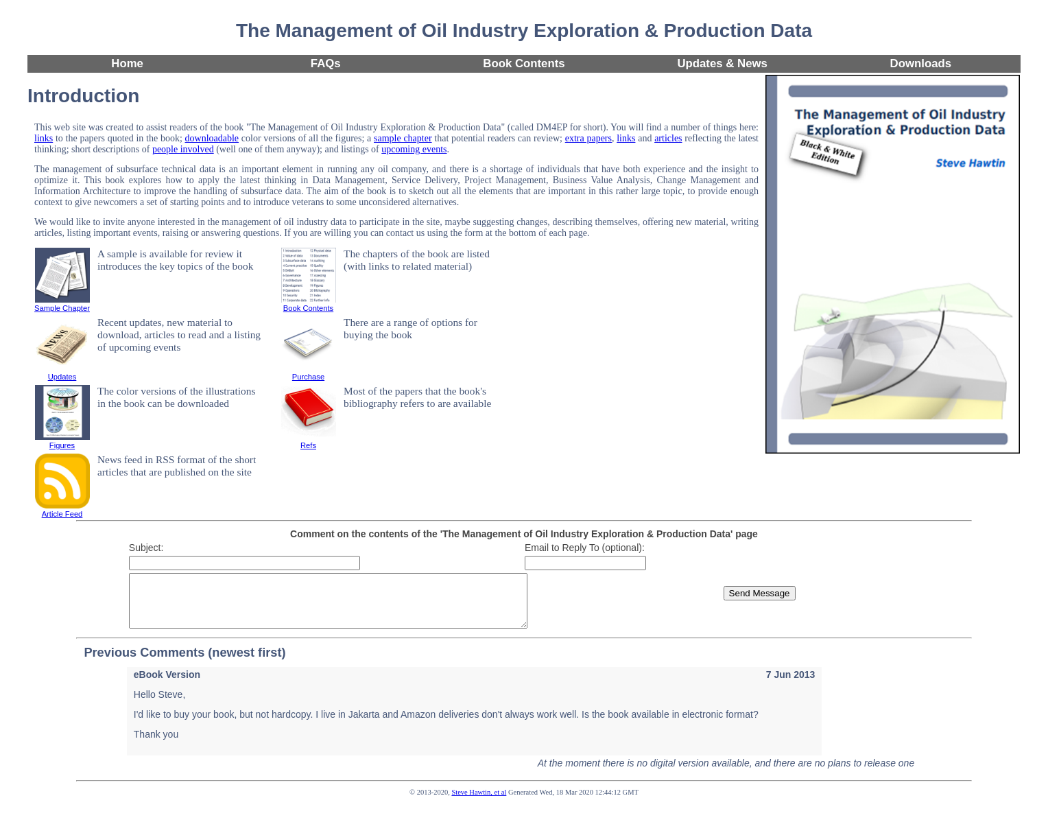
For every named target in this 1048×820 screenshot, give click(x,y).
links (43, 138)
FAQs (326, 63)
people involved (183, 149)
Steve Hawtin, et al (478, 802)
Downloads (921, 63)
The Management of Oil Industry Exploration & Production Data (524, 30)
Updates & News (722, 63)
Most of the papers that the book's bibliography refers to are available (417, 397)
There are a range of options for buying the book (410, 328)
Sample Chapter (62, 304)
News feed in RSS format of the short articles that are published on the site (176, 466)
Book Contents (523, 63)
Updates (62, 372)
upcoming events (413, 149)
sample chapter (403, 138)
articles (668, 138)
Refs (308, 441)
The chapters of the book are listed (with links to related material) (417, 260)
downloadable (212, 138)
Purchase (308, 372)
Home (127, 63)
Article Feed (62, 510)
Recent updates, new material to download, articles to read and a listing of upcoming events (179, 334)
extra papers (588, 138)
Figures (62, 441)
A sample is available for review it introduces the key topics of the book (175, 260)
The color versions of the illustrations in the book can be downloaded (176, 397)
